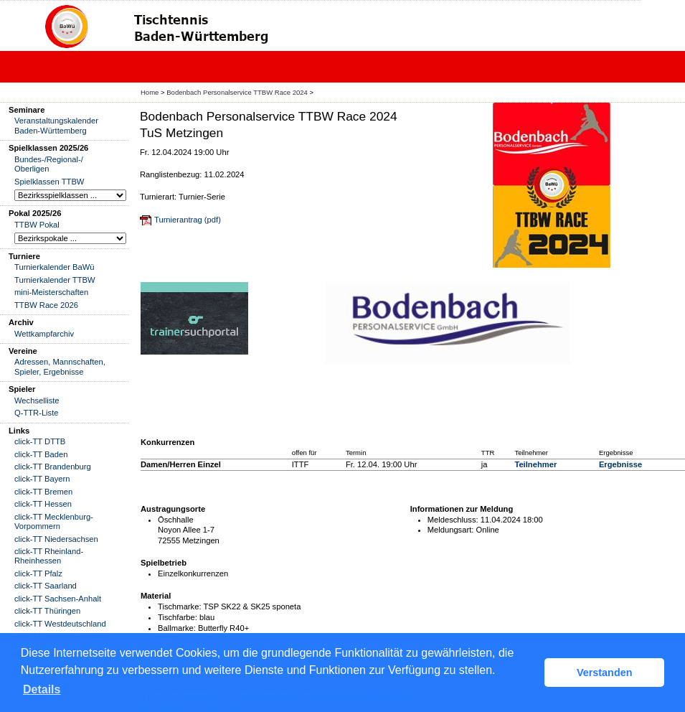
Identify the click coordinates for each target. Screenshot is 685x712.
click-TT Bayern (42, 478)
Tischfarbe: (177, 617)
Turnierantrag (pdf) (187, 219)
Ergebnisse (620, 464)
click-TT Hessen (43, 504)
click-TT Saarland (45, 585)
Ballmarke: (177, 628)
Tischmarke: (180, 606)
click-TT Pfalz (38, 573)
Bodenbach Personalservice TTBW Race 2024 (237, 92)
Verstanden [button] (605, 672)
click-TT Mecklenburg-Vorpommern (53, 521)
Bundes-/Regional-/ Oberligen (48, 164)
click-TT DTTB (39, 441)
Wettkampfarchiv (44, 333)
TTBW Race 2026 (46, 305)
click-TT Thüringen (47, 610)
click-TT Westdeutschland (60, 623)
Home (150, 92)
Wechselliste (37, 400)
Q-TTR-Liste (36, 412)
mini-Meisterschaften (51, 292)
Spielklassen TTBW (49, 181)
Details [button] (41, 689)
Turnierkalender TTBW (54, 280)
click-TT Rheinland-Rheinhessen (48, 556)
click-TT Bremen (43, 491)
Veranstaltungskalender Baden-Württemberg (56, 125)
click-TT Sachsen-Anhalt (57, 598)
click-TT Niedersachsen (56, 539)
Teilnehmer (535, 464)
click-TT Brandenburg (52, 466)
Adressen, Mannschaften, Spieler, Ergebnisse (59, 366)
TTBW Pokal (37, 224)
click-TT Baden (40, 454)
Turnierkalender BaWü (54, 267)
